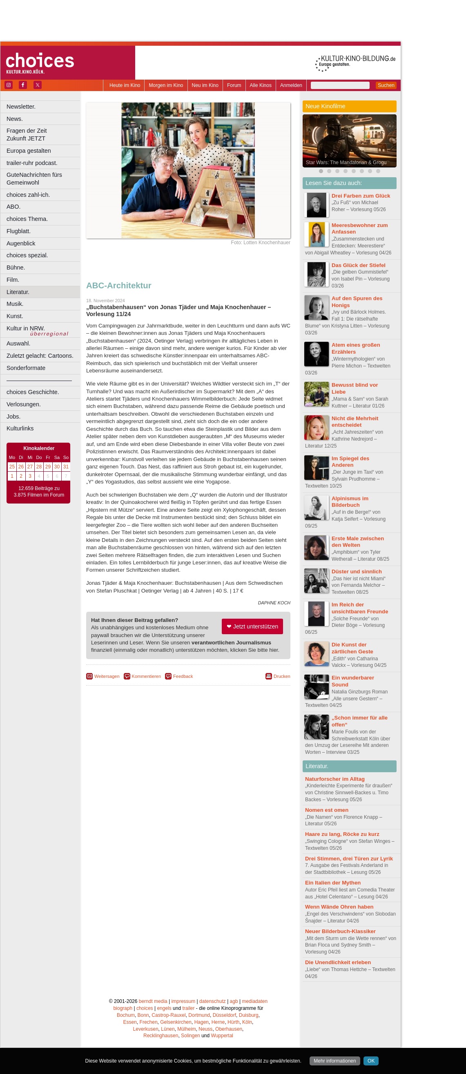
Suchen (386, 85)
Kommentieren (146, 676)
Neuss (205, 1029)
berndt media (153, 1001)
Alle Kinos (261, 85)
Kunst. (15, 316)
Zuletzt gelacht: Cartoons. (40, 355)
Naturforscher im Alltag (335, 779)
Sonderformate (26, 368)
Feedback (183, 676)
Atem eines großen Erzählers (356, 348)
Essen (130, 1022)
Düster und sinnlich (357, 571)
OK (371, 1061)
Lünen (167, 1029)
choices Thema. (27, 219)
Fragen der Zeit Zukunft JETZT (44, 134)
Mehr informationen (335, 1061)
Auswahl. (18, 343)
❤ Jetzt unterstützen (252, 626)
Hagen (201, 1022)
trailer (188, 1008)
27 (30, 467)
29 (48, 467)
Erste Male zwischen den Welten (358, 541)
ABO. (13, 206)
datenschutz (212, 1001)
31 (66, 467)
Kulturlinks (20, 428)
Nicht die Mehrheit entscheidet (355, 421)
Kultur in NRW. (26, 328)
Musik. (15, 304)
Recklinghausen (160, 1035)
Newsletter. (21, 106)
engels (164, 1008)
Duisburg (249, 1015)
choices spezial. (27, 255)
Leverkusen (145, 1029)
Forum (234, 85)
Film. (13, 279)
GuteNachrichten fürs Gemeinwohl (34, 179)
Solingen (190, 1035)
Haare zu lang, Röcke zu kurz (342, 834)
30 (57, 467)
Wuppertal (222, 1035)
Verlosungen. (24, 404)
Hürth (233, 1022)
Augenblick (21, 243)
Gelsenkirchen (176, 1022)
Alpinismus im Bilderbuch (350, 501)
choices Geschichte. (33, 392)
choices (144, 1008)
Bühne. (16, 267)
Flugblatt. (19, 231)
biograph (122, 1008)
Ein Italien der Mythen (333, 883)
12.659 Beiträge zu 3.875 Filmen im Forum (39, 492)
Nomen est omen (326, 810)
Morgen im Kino (166, 85)
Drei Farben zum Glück (361, 196)
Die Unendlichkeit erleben (338, 962)
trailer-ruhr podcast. (32, 163)
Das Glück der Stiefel (359, 265)
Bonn (143, 1015)
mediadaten (255, 1001)
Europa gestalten (29, 150)
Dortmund (199, 1015)
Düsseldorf (224, 1015)
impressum (184, 1001)
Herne (218, 1022)
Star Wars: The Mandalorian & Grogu (346, 162)
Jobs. (13, 416)
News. (15, 119)
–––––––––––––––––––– (39, 380)
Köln (247, 1022)
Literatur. (18, 292)
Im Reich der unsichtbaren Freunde (360, 608)
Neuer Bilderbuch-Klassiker (340, 931)
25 (12, 467)
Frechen (149, 1022)
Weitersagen (107, 676)
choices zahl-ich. (28, 195)
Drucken (282, 676)
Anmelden (291, 85)
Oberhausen (228, 1029)
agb (234, 1001)
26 (21, 467)
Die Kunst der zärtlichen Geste (352, 648)
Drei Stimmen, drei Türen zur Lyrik (349, 859)
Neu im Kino (205, 85)
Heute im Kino (124, 85)
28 (39, 467)
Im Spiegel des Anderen (350, 461)
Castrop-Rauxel (168, 1015)
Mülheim (186, 1029)
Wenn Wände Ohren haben (339, 907)
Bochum (126, 1015)
